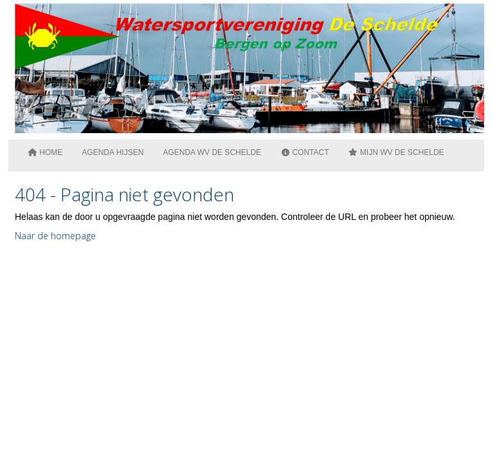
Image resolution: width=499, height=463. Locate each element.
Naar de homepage (55, 236)
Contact (304, 152)
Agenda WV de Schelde (212, 152)
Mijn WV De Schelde (396, 152)
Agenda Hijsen (112, 152)
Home (45, 152)
